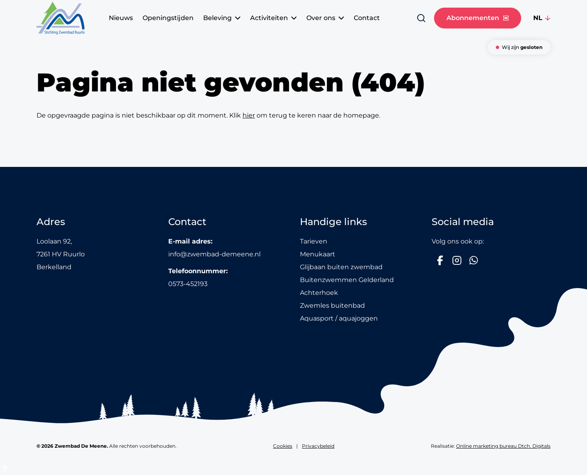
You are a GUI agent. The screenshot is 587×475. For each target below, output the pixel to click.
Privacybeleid (318, 446)
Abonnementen (477, 18)
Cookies (282, 446)
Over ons (325, 18)
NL (537, 18)
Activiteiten (273, 18)
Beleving (222, 18)
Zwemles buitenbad (332, 305)
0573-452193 (188, 284)
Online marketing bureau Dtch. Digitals (503, 446)
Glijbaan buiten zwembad (341, 267)
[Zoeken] (421, 18)
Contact (367, 18)
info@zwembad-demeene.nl (214, 254)
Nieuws (121, 18)
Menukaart (317, 254)
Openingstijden (168, 18)
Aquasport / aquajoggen (339, 318)
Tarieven (313, 241)
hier (249, 115)
